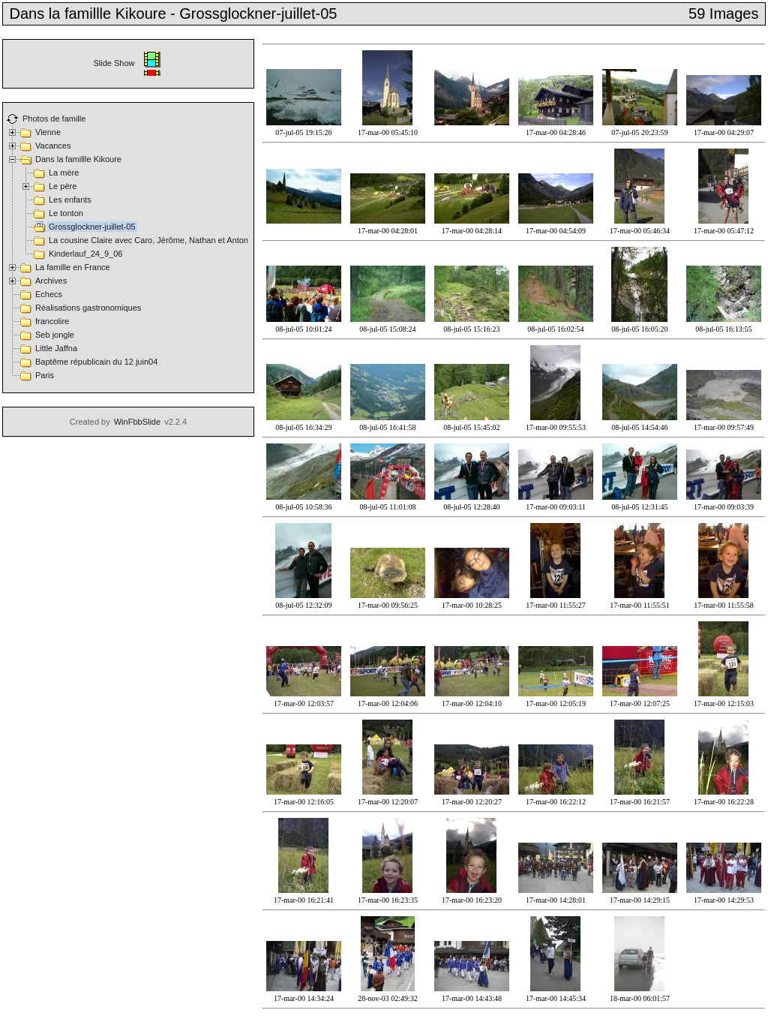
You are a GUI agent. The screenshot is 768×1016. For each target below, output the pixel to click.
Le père (62, 186)
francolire (52, 321)
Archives (51, 280)
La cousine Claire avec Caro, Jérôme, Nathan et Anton (148, 240)
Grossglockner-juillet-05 (92, 226)
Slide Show (128, 63)
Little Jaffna (56, 348)
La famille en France (72, 267)
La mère (64, 172)
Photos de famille (54, 118)
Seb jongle (54, 334)
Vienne (48, 132)
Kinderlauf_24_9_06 (85, 253)
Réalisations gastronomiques (88, 307)
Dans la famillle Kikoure (78, 159)
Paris (44, 375)
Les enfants (70, 199)
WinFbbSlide (137, 421)
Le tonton (66, 213)
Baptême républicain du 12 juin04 (96, 361)
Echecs (48, 294)
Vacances (53, 145)
